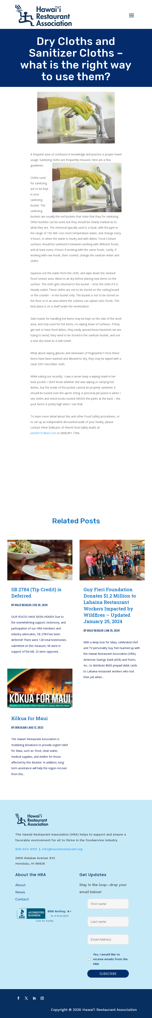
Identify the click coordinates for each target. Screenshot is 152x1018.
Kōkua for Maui (29, 718)
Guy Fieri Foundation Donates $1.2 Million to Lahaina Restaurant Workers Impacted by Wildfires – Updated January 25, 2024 (110, 605)
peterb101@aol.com (43, 433)
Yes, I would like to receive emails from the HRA (110, 959)
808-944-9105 (26, 849)
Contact (22, 899)
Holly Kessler (23, 605)
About (20, 885)
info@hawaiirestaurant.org (62, 849)
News (20, 892)
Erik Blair (21, 727)
